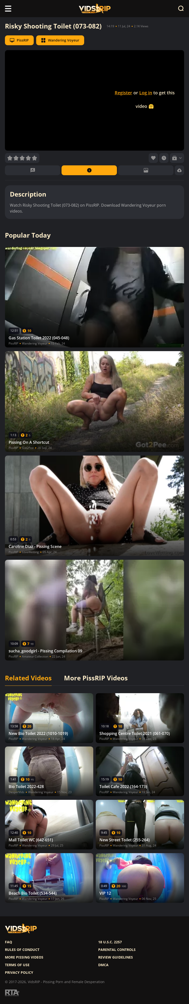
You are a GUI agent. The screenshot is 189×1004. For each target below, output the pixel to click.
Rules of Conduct (22, 949)
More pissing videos (24, 957)
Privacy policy (19, 972)
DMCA (103, 965)
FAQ (8, 942)
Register (123, 93)
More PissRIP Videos (96, 678)
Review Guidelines (115, 957)
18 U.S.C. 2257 (110, 942)
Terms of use (17, 965)
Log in (145, 93)
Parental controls (117, 949)
